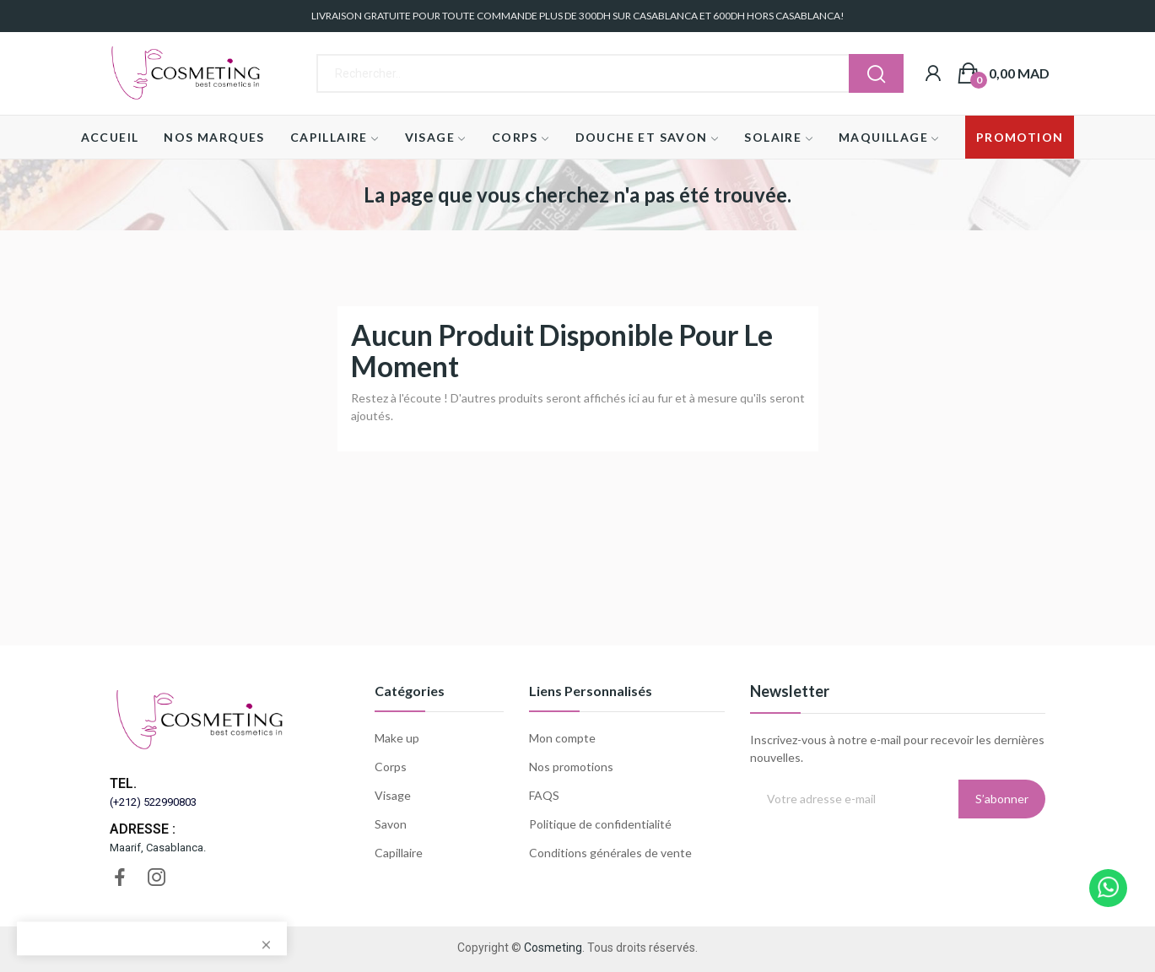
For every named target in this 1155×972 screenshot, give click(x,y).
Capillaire (399, 852)
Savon (391, 824)
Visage (393, 795)
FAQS (544, 795)
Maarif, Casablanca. (158, 847)
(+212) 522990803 (153, 802)
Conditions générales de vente (610, 852)
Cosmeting (553, 947)
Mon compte (562, 738)
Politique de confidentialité (600, 824)
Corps (391, 766)
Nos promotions (571, 766)
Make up (397, 738)
